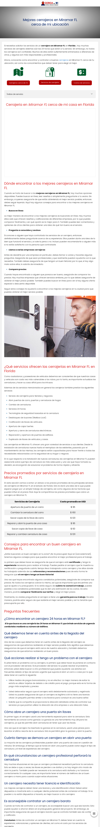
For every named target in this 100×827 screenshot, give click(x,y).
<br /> (50, 142)
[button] (18, 82)
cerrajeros (64, 60)
